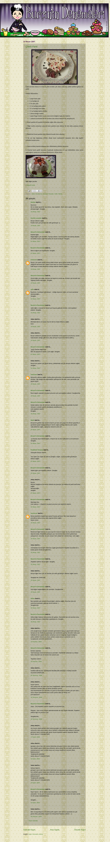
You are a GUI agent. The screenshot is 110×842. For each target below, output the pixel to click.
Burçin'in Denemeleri (38, 232)
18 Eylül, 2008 (35, 759)
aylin (32, 289)
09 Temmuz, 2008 (36, 675)
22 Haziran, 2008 (36, 642)
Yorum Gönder (33, 821)
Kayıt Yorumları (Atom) (36, 834)
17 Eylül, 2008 (35, 737)
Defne (33, 598)
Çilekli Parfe (32, 46)
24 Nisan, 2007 (35, 212)
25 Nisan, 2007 (35, 384)
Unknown (34, 260)
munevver (34, 513)
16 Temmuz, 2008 (36, 697)
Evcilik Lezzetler (36, 218)
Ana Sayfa (54, 830)
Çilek (33, 194)
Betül (32, 420)
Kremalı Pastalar (48, 194)
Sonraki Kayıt (29, 830)
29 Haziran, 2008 (36, 661)
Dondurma (39, 194)
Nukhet (33, 202)
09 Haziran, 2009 (36, 816)
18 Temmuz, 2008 (36, 719)
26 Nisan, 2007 (35, 608)
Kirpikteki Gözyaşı (37, 450)
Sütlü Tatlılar (58, 194)
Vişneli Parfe (31, 185)
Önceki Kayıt (80, 830)
